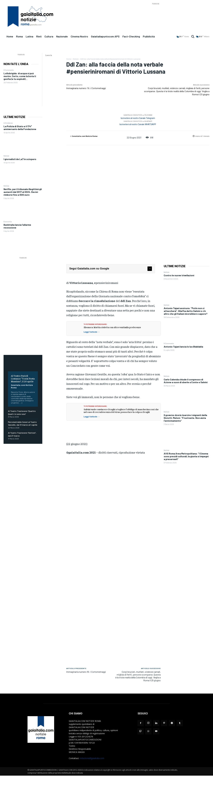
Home (68, 59)
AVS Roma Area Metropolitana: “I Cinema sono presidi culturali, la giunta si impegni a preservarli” (186, 456)
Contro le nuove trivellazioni (179, 275)
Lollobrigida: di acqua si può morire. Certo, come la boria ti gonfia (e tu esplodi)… (20, 76)
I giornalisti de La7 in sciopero (20, 159)
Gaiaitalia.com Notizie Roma (84, 136)
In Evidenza (8, 123)
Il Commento (9, 70)
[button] (192, 36)
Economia (8, 221)
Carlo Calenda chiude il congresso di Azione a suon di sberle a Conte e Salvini (186, 381)
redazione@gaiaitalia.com (92, 758)
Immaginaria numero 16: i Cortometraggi (86, 88)
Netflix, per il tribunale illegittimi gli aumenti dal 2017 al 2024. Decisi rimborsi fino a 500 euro (23, 192)
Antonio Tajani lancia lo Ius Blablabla (183, 346)
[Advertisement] (155, 12)
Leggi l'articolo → (92, 332)
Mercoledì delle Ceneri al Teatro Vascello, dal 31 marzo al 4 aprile (22, 423)
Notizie (6, 156)
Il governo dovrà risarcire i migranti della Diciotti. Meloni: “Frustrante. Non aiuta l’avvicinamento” (185, 418)
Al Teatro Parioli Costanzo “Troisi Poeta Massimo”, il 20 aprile (23, 378)
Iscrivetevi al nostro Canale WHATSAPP (138, 124)
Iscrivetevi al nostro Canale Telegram (138, 118)
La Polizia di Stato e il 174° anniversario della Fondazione (20, 127)
